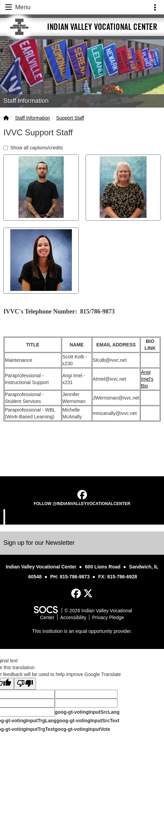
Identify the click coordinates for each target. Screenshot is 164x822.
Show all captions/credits (33, 147)
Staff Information (32, 118)
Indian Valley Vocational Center (82, 516)
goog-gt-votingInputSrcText (87, 720)
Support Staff (70, 118)
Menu (17, 7)
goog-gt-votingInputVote (82, 729)
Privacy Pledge (108, 617)
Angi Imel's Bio (147, 379)
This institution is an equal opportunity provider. (82, 631)
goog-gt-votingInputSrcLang (87, 712)
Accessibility (73, 617)
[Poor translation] (25, 684)
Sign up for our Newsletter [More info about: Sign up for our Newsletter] (39, 542)
